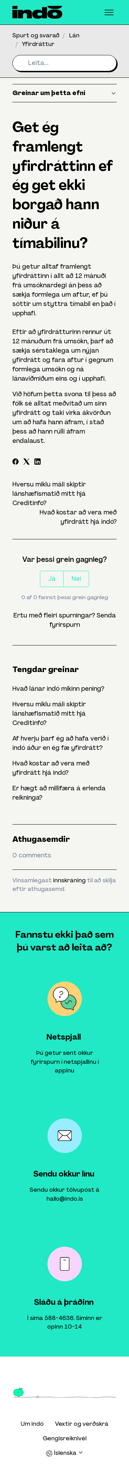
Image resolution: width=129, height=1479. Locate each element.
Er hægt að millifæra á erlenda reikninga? (59, 793)
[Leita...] (64, 63)
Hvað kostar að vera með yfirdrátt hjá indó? (50, 768)
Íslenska (65, 1453)
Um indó (32, 1423)
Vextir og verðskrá (81, 1423)
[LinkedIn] (37, 462)
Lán (74, 35)
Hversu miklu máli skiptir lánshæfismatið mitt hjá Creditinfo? (49, 493)
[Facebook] (15, 462)
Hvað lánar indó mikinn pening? (58, 689)
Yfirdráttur (38, 44)
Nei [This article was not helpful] (76, 579)
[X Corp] (26, 462)
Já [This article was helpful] (52, 579)
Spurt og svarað (36, 35)
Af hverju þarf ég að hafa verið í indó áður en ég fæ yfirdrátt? (60, 743)
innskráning (69, 880)
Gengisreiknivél (64, 1438)
